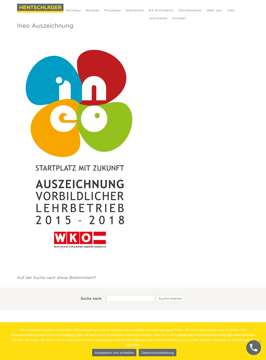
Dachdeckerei (190, 10)
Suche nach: (91, 298)
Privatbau (112, 10)
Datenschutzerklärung (157, 353)
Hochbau (73, 10)
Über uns (214, 10)
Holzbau (93, 10)
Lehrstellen (158, 18)
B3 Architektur (161, 10)
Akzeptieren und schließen (114, 353)
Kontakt (179, 18)
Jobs (231, 10)
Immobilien (135, 10)
